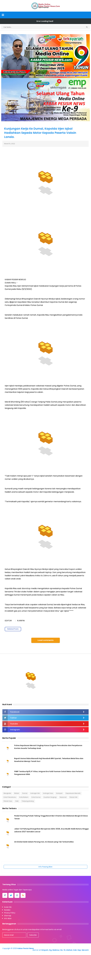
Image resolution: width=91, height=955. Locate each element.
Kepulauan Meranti (73, 793)
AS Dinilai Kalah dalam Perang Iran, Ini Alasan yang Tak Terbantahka (44, 842)
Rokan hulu (8, 801)
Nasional (63, 797)
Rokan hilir (73, 797)
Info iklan (8, 918)
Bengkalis (7, 793)
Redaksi (7, 910)
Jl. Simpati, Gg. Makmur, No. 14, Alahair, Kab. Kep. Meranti (64, 950)
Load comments (46, 640)
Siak (17, 801)
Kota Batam (23, 797)
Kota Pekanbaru (10, 797)
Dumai (24, 793)
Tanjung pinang (28, 801)
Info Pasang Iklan (45, 867)
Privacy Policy (9, 913)
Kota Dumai (36, 797)
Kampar (59, 793)
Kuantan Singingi (50, 797)
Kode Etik (8, 907)
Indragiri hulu (48, 793)
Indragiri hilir (35, 793)
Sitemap (7, 915)
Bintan (16, 793)
